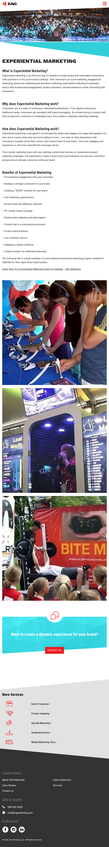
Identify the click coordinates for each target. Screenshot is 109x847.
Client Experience (62, 779)
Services (57, 785)
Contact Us (8, 790)
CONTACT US (54, 650)
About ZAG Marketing (13, 779)
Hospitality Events (41, 732)
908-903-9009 (12, 807)
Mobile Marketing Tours (44, 742)
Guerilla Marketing (42, 723)
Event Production (41, 704)
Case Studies (9, 785)
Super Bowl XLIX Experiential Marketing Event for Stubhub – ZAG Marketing (41, 269)
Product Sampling (41, 713)
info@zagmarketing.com (17, 812)
